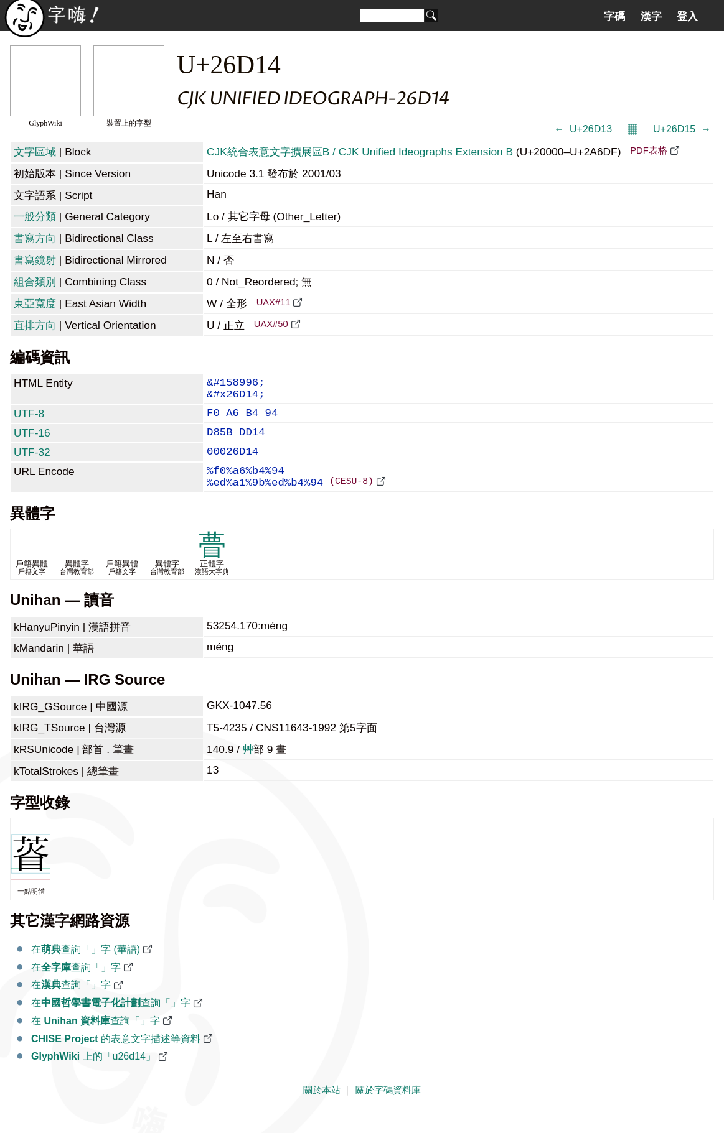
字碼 (614, 16)
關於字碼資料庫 (388, 1110)
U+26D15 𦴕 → (682, 129)
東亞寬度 (35, 303)
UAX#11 (273, 302)
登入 (687, 16)
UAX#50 (271, 324)
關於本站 (322, 1110)
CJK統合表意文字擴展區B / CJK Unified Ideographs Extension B (360, 152)
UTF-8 (29, 420)
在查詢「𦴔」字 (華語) (85, 969)
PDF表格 (648, 150)
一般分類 (35, 216)
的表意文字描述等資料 (115, 1058)
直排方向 (35, 325)
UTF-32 (32, 463)
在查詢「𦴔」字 (76, 987)
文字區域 (35, 152)
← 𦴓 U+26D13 (583, 129)
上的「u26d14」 (93, 1076)
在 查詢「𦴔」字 (95, 1040)
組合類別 (35, 281)
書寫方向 (35, 238)
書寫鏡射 (35, 260)
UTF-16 (32, 441)
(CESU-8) (351, 500)
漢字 (651, 16)
